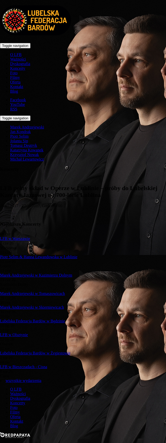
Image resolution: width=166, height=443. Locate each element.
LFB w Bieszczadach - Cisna (23, 367)
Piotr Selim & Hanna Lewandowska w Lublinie (38, 257)
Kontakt (16, 86)
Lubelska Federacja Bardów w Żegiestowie (35, 353)
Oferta (15, 82)
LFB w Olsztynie (14, 335)
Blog (14, 91)
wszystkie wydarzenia (23, 380)
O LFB (16, 54)
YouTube (17, 104)
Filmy (15, 77)
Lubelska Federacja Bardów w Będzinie (32, 321)
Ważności (18, 59)
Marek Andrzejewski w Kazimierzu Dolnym (36, 275)
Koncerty (17, 68)
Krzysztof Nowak (24, 154)
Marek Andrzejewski (27, 127)
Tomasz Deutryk (23, 145)
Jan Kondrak (20, 132)
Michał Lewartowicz (27, 159)
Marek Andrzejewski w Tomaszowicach (32, 293)
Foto (14, 73)
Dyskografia (20, 64)
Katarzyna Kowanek (26, 150)
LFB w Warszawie (15, 238)
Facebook (18, 100)
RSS (13, 109)
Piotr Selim (19, 136)
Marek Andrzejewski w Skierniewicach (32, 307)
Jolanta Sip (19, 141)
